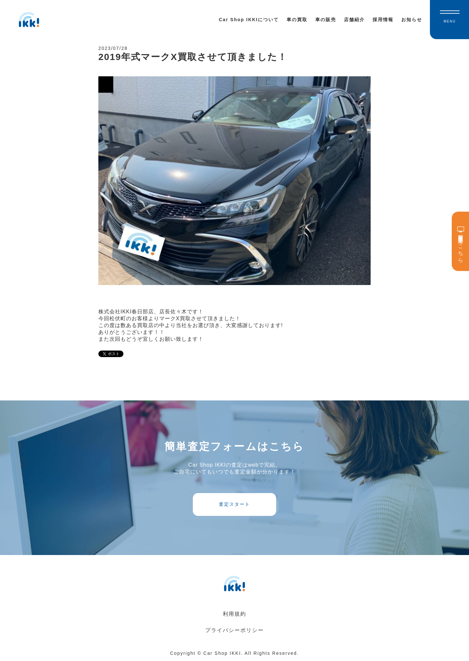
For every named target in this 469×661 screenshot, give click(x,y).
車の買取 (297, 19)
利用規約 (234, 614)
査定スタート (234, 504)
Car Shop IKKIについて (249, 19)
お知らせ (411, 19)
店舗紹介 (354, 19)
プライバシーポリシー (234, 630)
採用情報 (383, 19)
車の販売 (325, 19)
